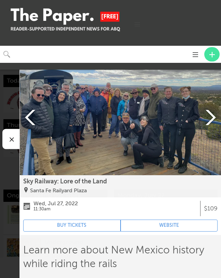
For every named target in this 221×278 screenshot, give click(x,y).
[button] (137, 24)
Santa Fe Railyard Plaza (58, 190)
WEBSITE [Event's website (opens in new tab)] (169, 225)
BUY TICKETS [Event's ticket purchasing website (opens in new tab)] (71, 225)
